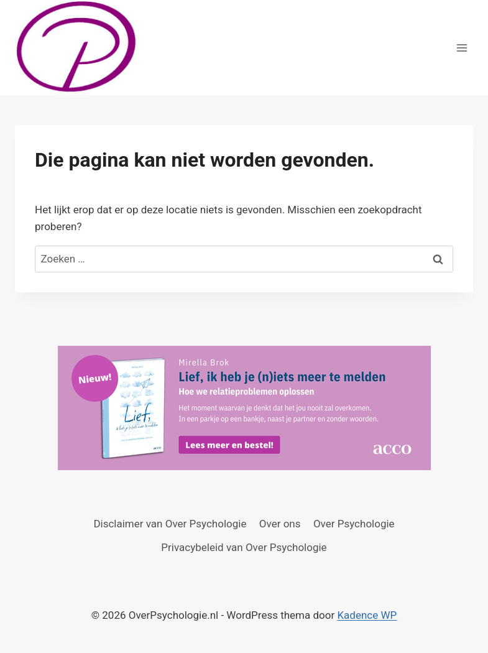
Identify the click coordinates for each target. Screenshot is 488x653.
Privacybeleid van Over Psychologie (243, 547)
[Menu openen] (461, 47)
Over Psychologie (354, 523)
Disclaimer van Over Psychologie (169, 523)
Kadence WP (367, 615)
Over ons (280, 523)
